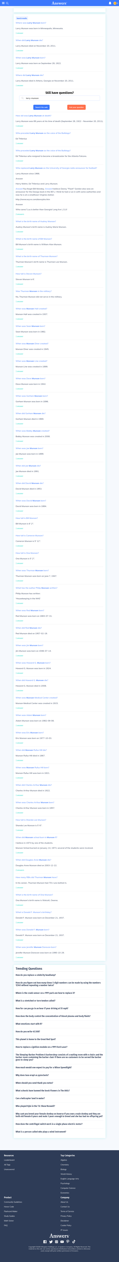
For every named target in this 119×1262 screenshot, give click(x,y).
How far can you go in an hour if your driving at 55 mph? (42, 1008)
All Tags (7, 1165)
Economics (65, 1193)
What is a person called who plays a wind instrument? (41, 1131)
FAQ (6, 1225)
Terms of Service (67, 1211)
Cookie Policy (66, 1225)
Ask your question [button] (76, 107)
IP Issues (64, 1230)
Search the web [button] (41, 107)
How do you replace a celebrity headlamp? (36, 975)
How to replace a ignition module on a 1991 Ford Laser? (41, 1047)
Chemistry (65, 1165)
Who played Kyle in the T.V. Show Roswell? (35, 1106)
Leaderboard (9, 1160)
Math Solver (9, 1221)
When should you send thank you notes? (34, 1083)
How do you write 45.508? (28, 1031)
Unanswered (9, 1169)
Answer (19, 188)
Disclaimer (65, 1221)
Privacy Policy (66, 1216)
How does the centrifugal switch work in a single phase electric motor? (49, 1124)
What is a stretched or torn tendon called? (35, 1000)
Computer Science (68, 1188)
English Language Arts (70, 1179)
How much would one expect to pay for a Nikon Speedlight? (44, 1067)
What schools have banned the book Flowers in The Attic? (43, 1090)
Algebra (64, 1160)
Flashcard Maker (10, 1211)
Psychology (65, 1183)
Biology (64, 1169)
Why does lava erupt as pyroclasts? (32, 1075)
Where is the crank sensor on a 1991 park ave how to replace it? (45, 993)
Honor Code (9, 1207)
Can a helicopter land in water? (30, 1098)
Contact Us (65, 1207)
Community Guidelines (13, 1202)
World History (66, 1174)
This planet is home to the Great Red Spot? (36, 1039)
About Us (64, 1202)
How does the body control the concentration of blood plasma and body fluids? (53, 1016)
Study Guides (9, 1216)
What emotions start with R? (29, 1023)
